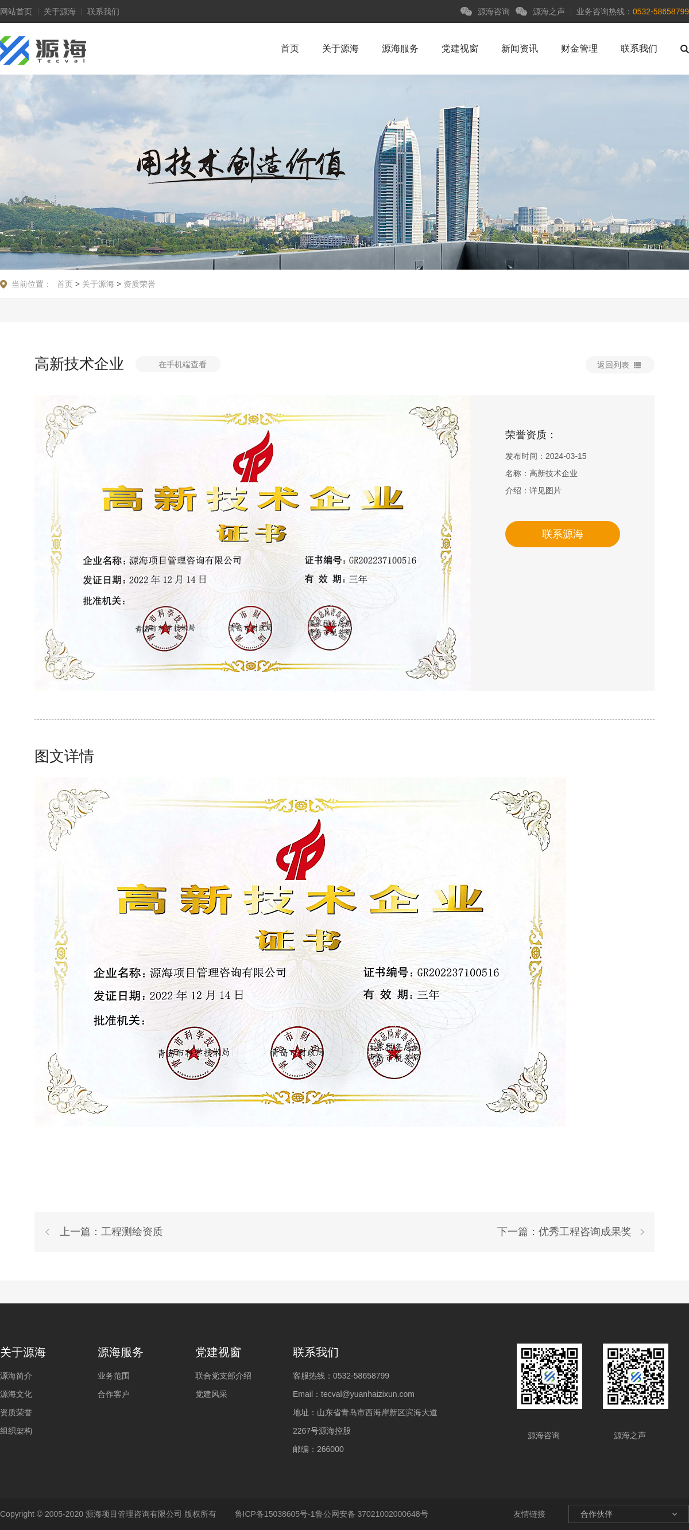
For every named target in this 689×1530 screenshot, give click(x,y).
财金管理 (579, 48)
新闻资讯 (519, 48)
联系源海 (562, 534)
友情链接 (529, 1514)
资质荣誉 (139, 284)
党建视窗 (460, 48)
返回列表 (613, 364)
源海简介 (16, 1375)
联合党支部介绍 (223, 1375)
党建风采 (211, 1394)
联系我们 (103, 11)
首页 (290, 48)
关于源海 (60, 11)
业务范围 (114, 1375)
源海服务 (400, 48)
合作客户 (114, 1394)
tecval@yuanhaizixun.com (368, 1394)
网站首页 (16, 11)
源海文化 (16, 1394)
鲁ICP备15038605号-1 (274, 1514)
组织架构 (16, 1430)
